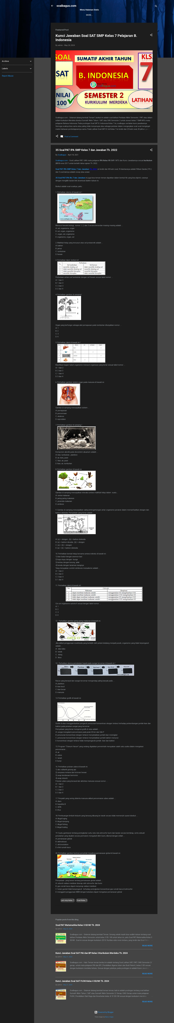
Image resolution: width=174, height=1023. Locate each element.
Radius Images (109, 1017)
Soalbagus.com (62, 160)
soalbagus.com (66, 5)
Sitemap (86, 15)
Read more (147, 946)
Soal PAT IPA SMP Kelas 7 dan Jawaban (73, 169)
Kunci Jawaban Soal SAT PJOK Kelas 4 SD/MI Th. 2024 (82, 981)
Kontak (97, 15)
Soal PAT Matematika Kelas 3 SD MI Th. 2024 (78, 925)
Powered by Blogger (104, 1012)
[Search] (156, 6)
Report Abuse (7, 76)
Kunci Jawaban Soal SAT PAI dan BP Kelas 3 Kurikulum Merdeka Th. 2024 (92, 953)
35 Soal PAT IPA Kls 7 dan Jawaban (70, 178)
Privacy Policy (113, 15)
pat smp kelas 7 (67, 900)
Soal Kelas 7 (82, 900)
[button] (151, 35)
